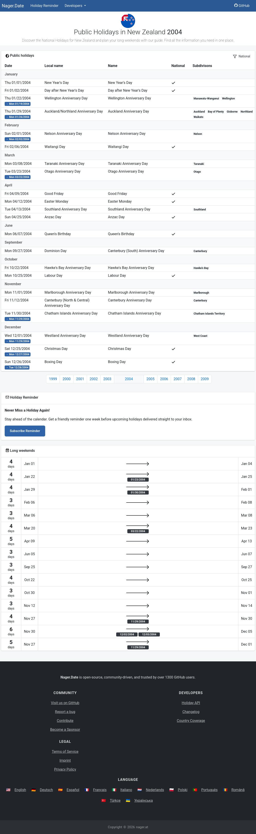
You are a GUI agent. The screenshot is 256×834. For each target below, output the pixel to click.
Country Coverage (191, 721)
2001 (80, 379)
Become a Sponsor (65, 729)
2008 (191, 379)
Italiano (126, 790)
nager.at (142, 827)
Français (100, 790)
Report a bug (65, 712)
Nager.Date (13, 5)
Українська (143, 800)
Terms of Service (65, 751)
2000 (67, 379)
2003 (107, 379)
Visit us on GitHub (65, 703)
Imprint (65, 760)
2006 (164, 379)
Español (73, 790)
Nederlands (155, 790)
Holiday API (191, 703)
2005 (150, 379)
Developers (74, 6)
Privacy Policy (65, 769)
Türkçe (115, 800)
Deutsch (46, 790)
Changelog (190, 712)
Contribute (65, 721)
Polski (182, 790)
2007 (178, 379)
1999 (53, 379)
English (20, 790)
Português (209, 790)
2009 (205, 379)
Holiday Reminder (44, 6)
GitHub (242, 6)
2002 (94, 379)
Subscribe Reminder (25, 431)
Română (237, 790)
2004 (129, 379)
